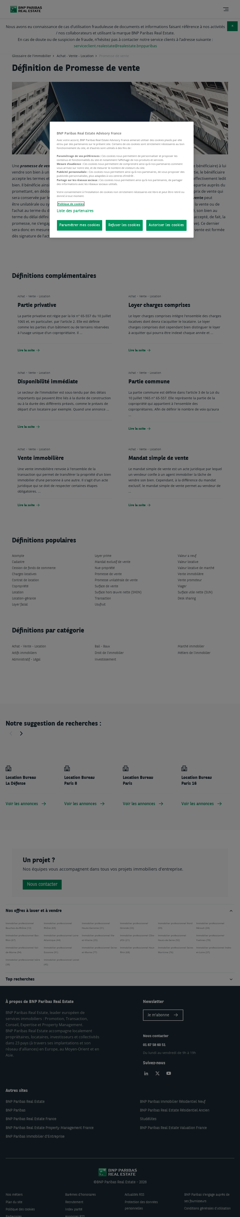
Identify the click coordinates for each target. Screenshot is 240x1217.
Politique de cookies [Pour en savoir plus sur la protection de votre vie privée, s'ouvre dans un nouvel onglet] (71, 204)
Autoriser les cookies (166, 225)
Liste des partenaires (75, 211)
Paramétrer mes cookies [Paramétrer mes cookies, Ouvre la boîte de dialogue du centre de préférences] (79, 225)
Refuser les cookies (124, 225)
